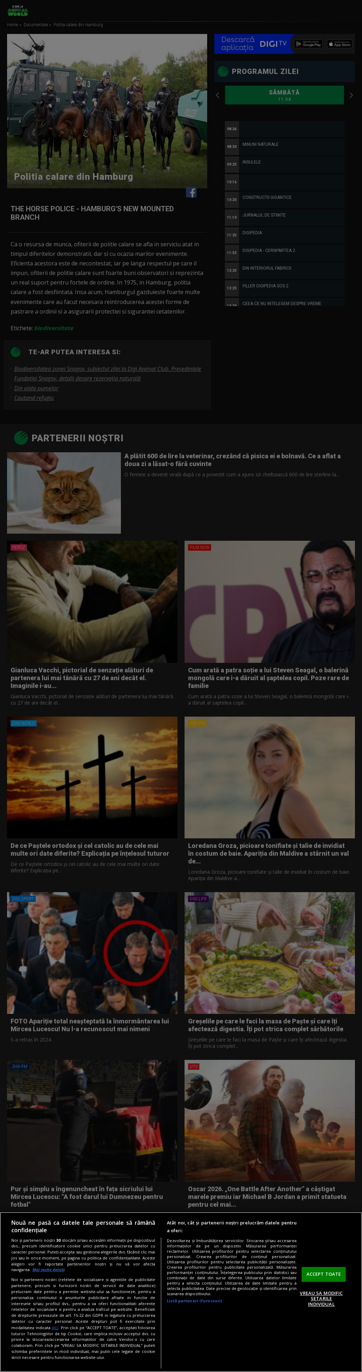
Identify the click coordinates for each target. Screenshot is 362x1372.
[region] (181, 1292)
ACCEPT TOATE (323, 1274)
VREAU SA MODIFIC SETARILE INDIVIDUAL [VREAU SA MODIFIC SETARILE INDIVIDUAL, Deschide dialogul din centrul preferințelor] (321, 1298)
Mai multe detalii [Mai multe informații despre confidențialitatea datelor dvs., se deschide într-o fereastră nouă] (49, 1269)
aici (55, 1328)
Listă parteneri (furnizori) (194, 1300)
